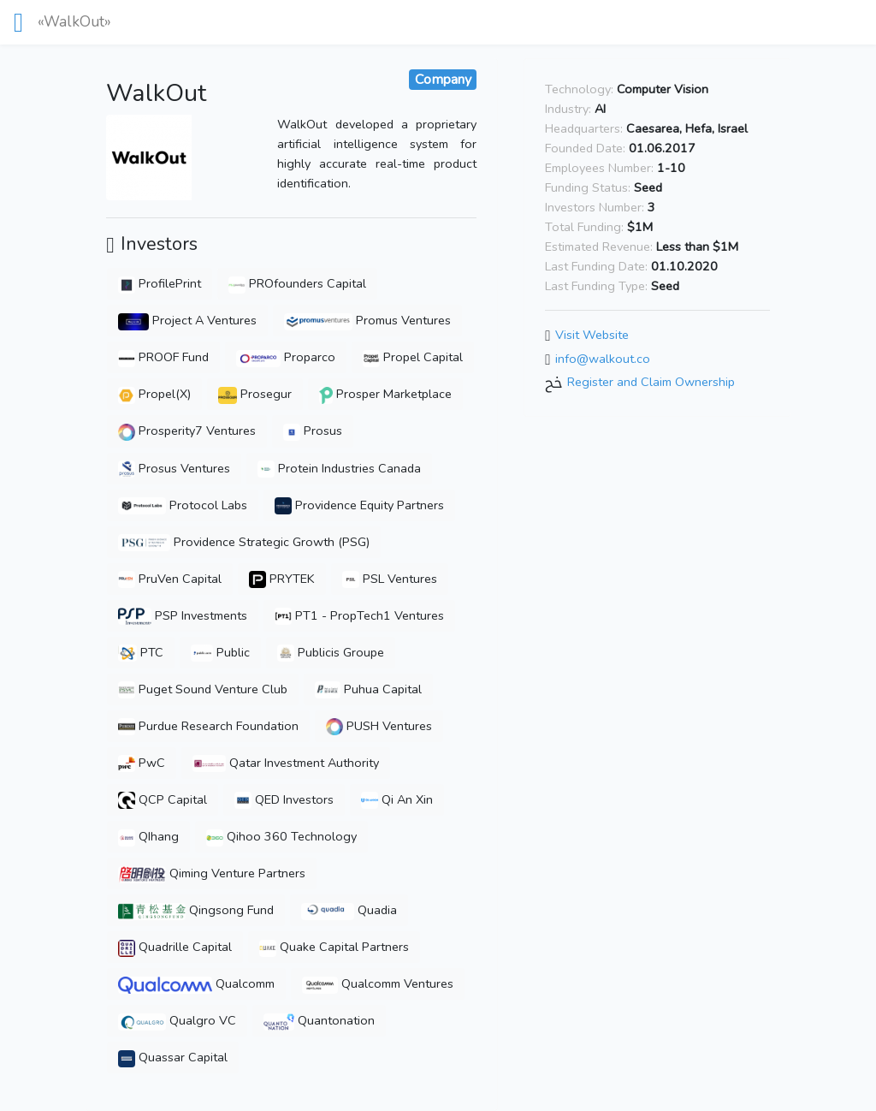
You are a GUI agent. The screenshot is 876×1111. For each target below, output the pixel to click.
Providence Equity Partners (359, 505)
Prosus (312, 430)
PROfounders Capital (297, 283)
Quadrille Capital (175, 946)
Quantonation (319, 1020)
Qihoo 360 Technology (281, 836)
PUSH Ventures (379, 725)
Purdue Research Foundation (208, 725)
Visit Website (592, 334)
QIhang (148, 836)
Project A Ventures (187, 320)
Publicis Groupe (330, 652)
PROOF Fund (163, 356)
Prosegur (255, 393)
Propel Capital (413, 356)
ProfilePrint (159, 283)
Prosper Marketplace (385, 393)
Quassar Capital (173, 1057)
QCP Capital (162, 799)
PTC (140, 652)
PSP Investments (182, 615)
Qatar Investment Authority (285, 762)
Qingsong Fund (196, 909)
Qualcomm (196, 983)
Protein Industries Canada (339, 468)
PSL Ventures (389, 578)
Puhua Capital (368, 689)
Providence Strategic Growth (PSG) (243, 541)
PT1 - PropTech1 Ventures (359, 615)
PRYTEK (282, 578)
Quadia (348, 909)
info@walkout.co (602, 358)
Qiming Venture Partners (211, 873)
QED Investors (284, 799)
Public (221, 652)
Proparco (285, 356)
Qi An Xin (397, 799)
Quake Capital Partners (334, 946)
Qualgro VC (176, 1020)
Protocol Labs (182, 505)
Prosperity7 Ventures (187, 430)
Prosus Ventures (174, 468)
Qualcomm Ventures (377, 983)
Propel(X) (154, 393)
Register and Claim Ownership (651, 382)
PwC (141, 762)
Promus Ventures (367, 320)
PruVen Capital (170, 578)
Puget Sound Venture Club (202, 689)
